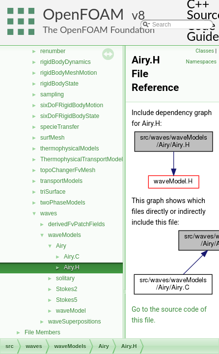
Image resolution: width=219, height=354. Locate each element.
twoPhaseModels (62, 202)
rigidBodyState (59, 83)
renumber (52, 51)
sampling (52, 94)
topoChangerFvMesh (67, 170)
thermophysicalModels (69, 148)
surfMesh (52, 137)
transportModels (61, 180)
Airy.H (72, 267)
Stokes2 (66, 289)
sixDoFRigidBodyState (69, 116)
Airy (61, 245)
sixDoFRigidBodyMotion (71, 105)
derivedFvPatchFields (76, 224)
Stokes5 (66, 299)
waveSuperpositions (74, 321)
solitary (65, 278)
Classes (204, 51)
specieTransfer (59, 126)
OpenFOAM (83, 14)
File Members (42, 332)
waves (48, 213)
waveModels (64, 235)
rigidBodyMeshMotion (68, 72)
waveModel (71, 310)
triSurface (52, 191)
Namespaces (201, 62)
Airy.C (72, 256)
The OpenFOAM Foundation (99, 29)
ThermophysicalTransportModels (83, 159)
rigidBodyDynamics (65, 62)
